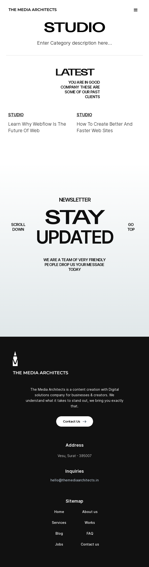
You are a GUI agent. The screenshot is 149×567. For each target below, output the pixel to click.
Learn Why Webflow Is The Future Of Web (37, 127)
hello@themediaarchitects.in (74, 480)
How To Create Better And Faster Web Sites (105, 127)
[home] (31, 9)
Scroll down (18, 227)
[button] (136, 9)
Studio (16, 114)
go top (131, 227)
